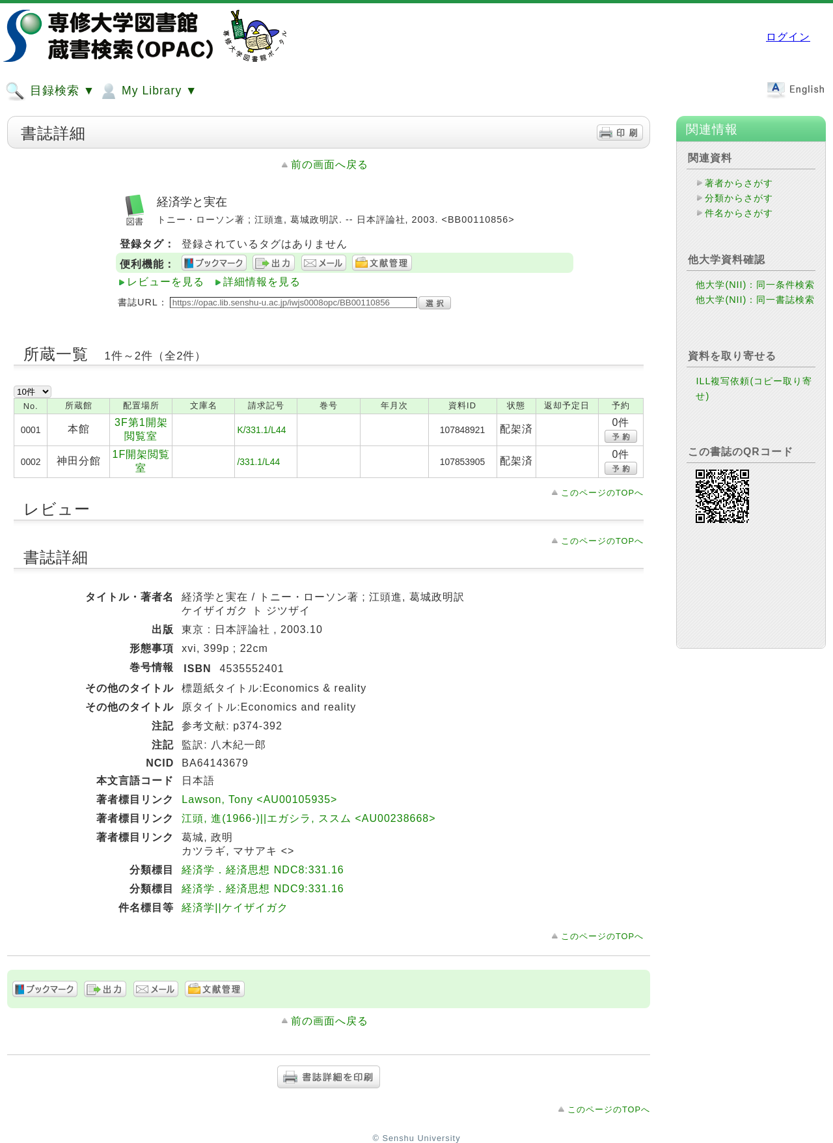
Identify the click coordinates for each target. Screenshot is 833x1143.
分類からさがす (739, 198)
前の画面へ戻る (329, 164)
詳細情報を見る (262, 281)
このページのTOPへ (602, 493)
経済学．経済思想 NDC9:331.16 (263, 888)
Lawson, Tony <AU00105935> (259, 799)
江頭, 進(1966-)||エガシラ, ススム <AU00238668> (308, 818)
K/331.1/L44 (261, 430)
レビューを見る (165, 281)
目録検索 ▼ (50, 91)
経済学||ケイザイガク (235, 907)
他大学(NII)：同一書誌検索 (755, 299)
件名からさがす (739, 213)
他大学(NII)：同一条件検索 (755, 284)
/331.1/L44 (258, 462)
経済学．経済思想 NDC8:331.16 (263, 869)
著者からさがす (739, 183)
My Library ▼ (147, 91)
